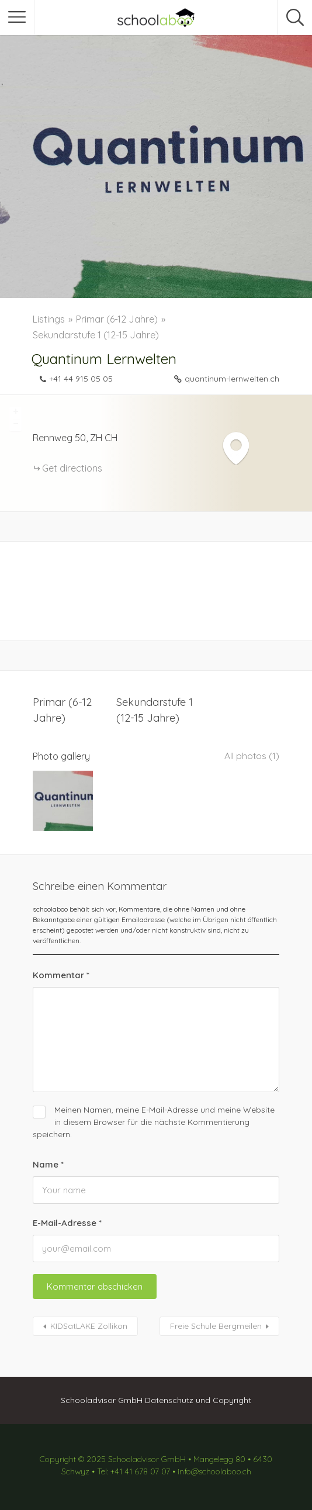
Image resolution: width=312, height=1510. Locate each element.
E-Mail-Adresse (67, 1219)
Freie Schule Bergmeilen (216, 1323)
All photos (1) (251, 756)
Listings (49, 319)
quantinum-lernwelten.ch (232, 378)
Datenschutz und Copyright (198, 1397)
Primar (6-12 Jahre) (117, 319)
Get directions (72, 468)
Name (48, 1161)
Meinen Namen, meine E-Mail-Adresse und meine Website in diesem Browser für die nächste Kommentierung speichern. (154, 1119)
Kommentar (61, 972)
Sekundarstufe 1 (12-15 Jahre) (96, 335)
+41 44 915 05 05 (81, 378)
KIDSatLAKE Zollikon (88, 1323)
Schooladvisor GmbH (102, 1397)
